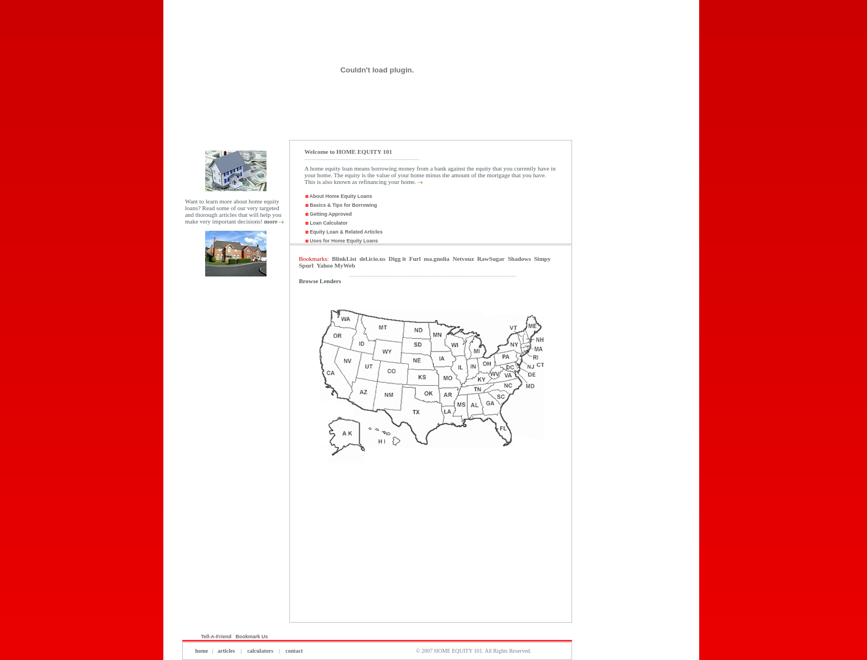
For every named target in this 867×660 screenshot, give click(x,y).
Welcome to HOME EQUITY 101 (348, 151)
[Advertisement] (235, 456)
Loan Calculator (326, 223)
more (270, 221)
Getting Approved (328, 214)
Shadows (519, 258)
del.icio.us (372, 258)
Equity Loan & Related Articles (343, 232)
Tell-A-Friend (216, 636)
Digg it (397, 258)
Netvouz (463, 258)
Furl (415, 258)
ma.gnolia (436, 258)
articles (226, 651)
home (201, 651)
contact (293, 651)
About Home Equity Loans (340, 196)
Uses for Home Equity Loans (341, 241)
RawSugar (491, 258)
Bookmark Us (253, 636)
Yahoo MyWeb (336, 265)
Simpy (542, 258)
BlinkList (344, 258)
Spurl (306, 265)
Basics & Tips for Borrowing (340, 205)
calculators (260, 651)
